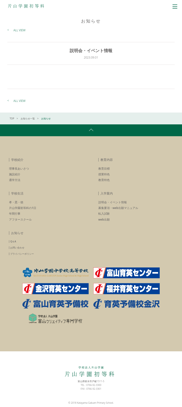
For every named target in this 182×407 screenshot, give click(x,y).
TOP (12, 118)
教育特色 (104, 180)
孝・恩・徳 (16, 202)
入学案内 (106, 193)
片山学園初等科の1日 (22, 208)
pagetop (91, 130)
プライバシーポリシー (22, 253)
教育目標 (104, 169)
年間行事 (14, 214)
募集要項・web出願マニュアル (118, 208)
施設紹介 (14, 174)
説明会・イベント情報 (112, 202)
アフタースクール (20, 219)
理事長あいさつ (19, 169)
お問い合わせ (17, 247)
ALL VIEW (20, 30)
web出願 (104, 219)
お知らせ (17, 233)
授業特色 (104, 174)
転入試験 (104, 214)
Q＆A (13, 241)
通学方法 (14, 180)
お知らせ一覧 (28, 118)
